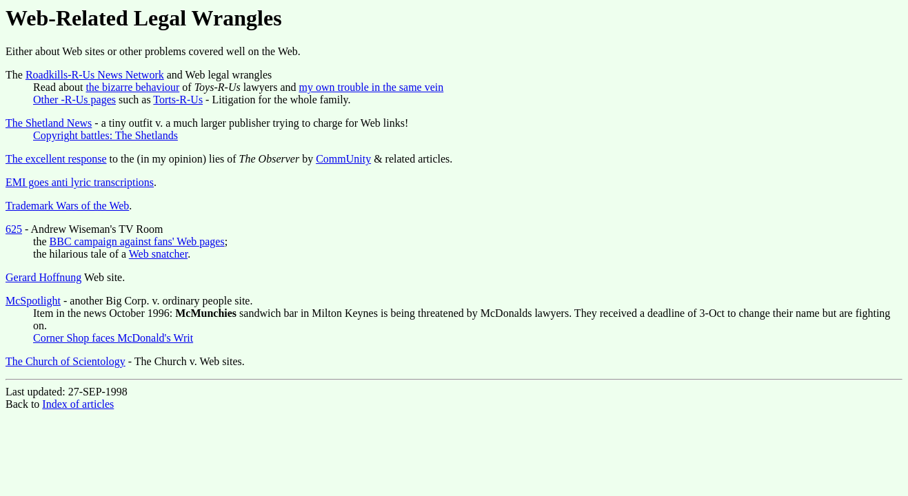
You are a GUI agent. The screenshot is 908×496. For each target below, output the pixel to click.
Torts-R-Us (178, 99)
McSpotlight (33, 301)
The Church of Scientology (65, 361)
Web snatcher (158, 254)
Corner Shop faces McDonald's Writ (113, 338)
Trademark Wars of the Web (67, 205)
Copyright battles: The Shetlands (105, 135)
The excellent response (56, 159)
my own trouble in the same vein (371, 87)
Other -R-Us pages (74, 99)
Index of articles (78, 404)
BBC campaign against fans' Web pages (137, 241)
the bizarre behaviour (132, 87)
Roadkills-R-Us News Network (95, 75)
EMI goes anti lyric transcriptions (80, 182)
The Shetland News (49, 123)
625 (14, 229)
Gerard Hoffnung (43, 277)
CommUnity (343, 159)
